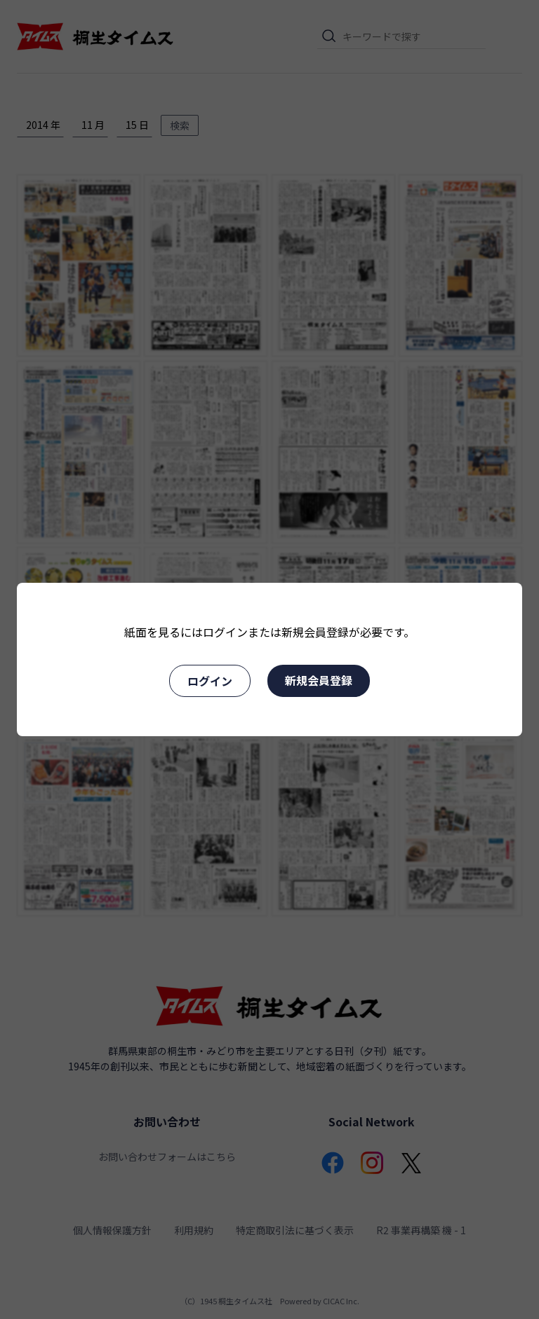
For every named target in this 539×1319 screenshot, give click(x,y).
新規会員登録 (318, 680)
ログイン (209, 680)
